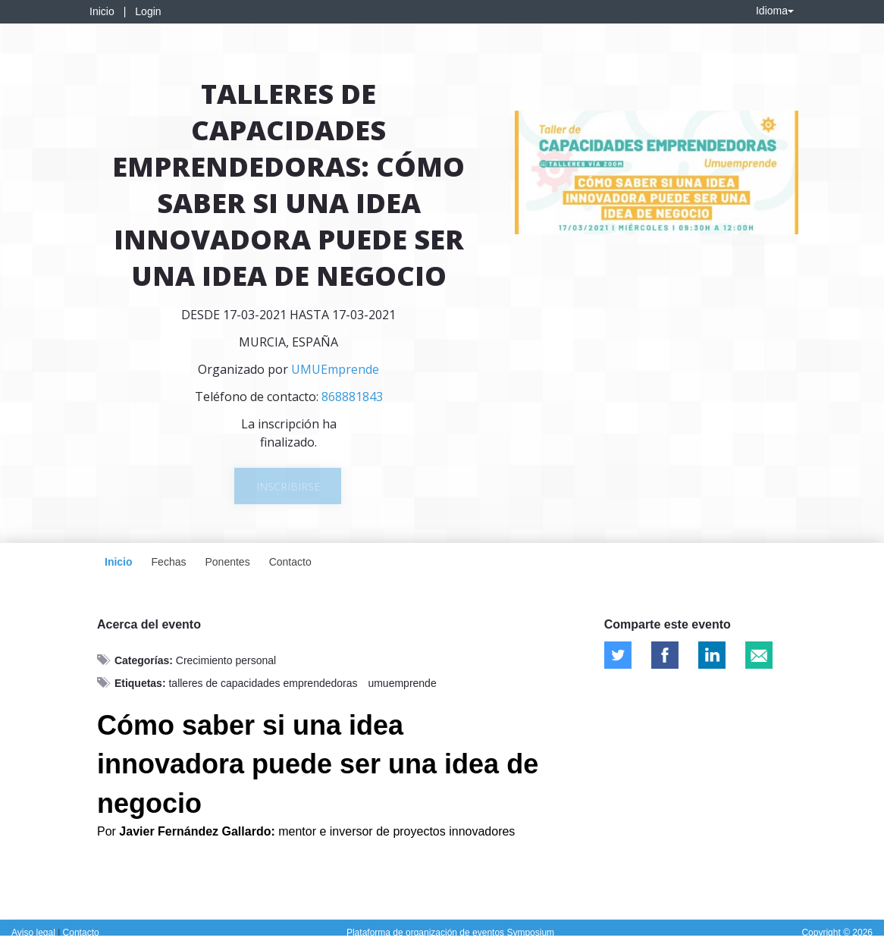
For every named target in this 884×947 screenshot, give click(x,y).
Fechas (169, 562)
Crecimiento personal (226, 660)
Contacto (290, 562)
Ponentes (227, 562)
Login (148, 11)
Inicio (101, 11)
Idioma (775, 11)
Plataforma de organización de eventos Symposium (450, 932)
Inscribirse (288, 486)
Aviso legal (34, 932)
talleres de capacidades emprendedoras (262, 683)
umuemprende (402, 683)
